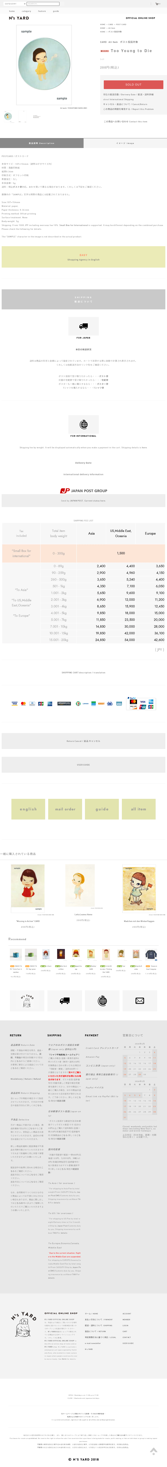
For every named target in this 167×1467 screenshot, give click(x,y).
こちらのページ (22, 1203)
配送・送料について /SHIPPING (98, 1325)
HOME (102, 24)
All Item (111, 28)
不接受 (39, 1444)
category (24, 11)
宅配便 (105, 380)
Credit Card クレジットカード (102, 1048)
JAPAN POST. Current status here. (88, 500)
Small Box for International (73, 225)
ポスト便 (17, 187)
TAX (55, 1233)
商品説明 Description (42, 143)
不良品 (18, 1057)
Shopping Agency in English (83, 259)
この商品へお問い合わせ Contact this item (123, 121)
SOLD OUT (134, 84)
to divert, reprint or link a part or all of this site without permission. (89, 1420)
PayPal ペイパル (95, 1087)
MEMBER (126, 1319)
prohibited (33, 1438)
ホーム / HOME (91, 1313)
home (12, 11)
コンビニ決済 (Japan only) (100, 1065)
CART (125, 1331)
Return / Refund (33, 1078)
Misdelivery (17, 1078)
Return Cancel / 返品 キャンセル (83, 741)
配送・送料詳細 (146, 94)
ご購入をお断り (121, 1435)
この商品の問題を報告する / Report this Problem (128, 109)
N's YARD (89, 1349)
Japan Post (62, 1225)
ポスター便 (102, 384)
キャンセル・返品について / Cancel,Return (125, 104)
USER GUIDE (83, 764)
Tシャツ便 (99, 387)
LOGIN (125, 1325)
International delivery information (83, 474)
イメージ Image (125, 143)
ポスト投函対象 (115, 32)
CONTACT (127, 1337)
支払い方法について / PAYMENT (99, 1319)
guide (53, 11)
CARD (110, 24)
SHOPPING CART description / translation (83, 672)
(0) (158, 4)
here (144, 447)
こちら (18, 1061)
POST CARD (121, 24)
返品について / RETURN (95, 1331)
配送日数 (61, 1101)
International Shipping (122, 99)
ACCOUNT (127, 1313)
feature (39, 11)
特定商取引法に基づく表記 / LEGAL (100, 1337)
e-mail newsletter (93, 1343)
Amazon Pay (93, 1056)
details (57, 1202)
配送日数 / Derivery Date (123, 94)
